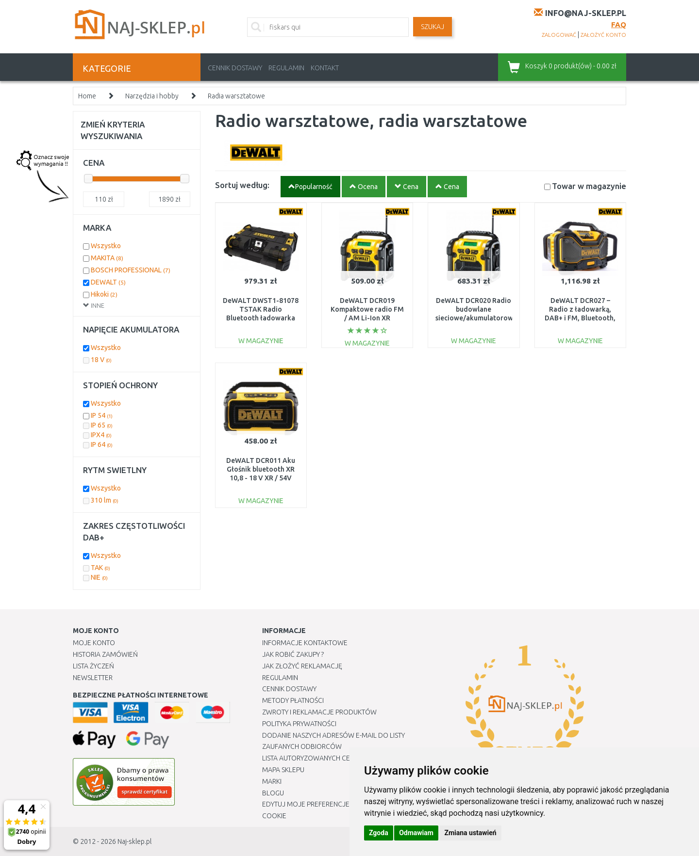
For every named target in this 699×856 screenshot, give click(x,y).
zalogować (559, 35)
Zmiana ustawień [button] (470, 833)
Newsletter (93, 678)
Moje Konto (94, 643)
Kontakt (325, 68)
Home (87, 96)
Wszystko (106, 246)
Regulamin (286, 68)
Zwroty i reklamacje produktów (319, 712)
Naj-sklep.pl (134, 841)
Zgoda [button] (378, 833)
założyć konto (603, 35)
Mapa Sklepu (283, 770)
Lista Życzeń (93, 666)
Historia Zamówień (105, 654)
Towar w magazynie (589, 185)
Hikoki (104, 294)
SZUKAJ (432, 27)
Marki (272, 781)
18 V (101, 360)
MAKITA (107, 258)
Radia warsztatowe (236, 96)
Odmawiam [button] (416, 833)
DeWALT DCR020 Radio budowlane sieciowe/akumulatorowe (476, 309)
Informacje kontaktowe (305, 643)
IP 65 (102, 425)
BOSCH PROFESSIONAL (130, 270)
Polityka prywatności (299, 724)
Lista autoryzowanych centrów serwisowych (341, 758)
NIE (99, 577)
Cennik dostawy (235, 68)
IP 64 (102, 444)
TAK (100, 567)
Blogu (273, 793)
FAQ (618, 24)
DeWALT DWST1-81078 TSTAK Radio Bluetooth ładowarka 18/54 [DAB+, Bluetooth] (261, 318)
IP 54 (102, 415)
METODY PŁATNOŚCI (293, 700)
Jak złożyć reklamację (302, 666)
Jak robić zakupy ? (293, 654)
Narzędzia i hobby (152, 96)
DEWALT (108, 282)
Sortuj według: (242, 185)
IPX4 (101, 435)
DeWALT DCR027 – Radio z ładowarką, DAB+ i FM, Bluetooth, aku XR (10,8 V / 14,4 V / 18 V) (580, 318)
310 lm (104, 500)
